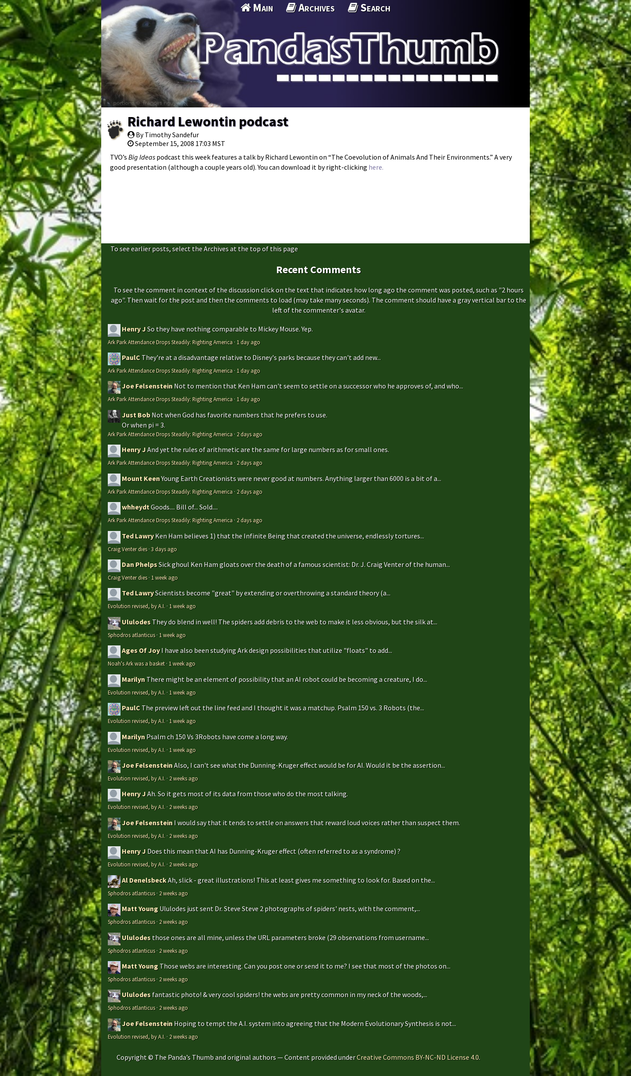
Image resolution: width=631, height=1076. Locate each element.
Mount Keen (141, 478)
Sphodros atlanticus (131, 634)
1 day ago (248, 342)
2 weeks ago (183, 778)
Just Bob (136, 414)
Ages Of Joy (141, 650)
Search (369, 7)
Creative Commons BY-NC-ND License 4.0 (418, 1057)
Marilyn (133, 679)
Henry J (134, 328)
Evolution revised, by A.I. (136, 605)
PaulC (131, 357)
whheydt (135, 506)
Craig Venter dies (127, 548)
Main (257, 7)
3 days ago (164, 548)
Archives (310, 7)
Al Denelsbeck (144, 880)
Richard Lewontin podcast (208, 121)
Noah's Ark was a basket (136, 663)
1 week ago (164, 577)
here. (376, 167)
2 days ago (249, 434)
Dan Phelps (139, 564)
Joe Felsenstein (147, 385)
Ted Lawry (138, 535)
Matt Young (140, 908)
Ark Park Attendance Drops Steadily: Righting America (170, 342)
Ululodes (136, 621)
